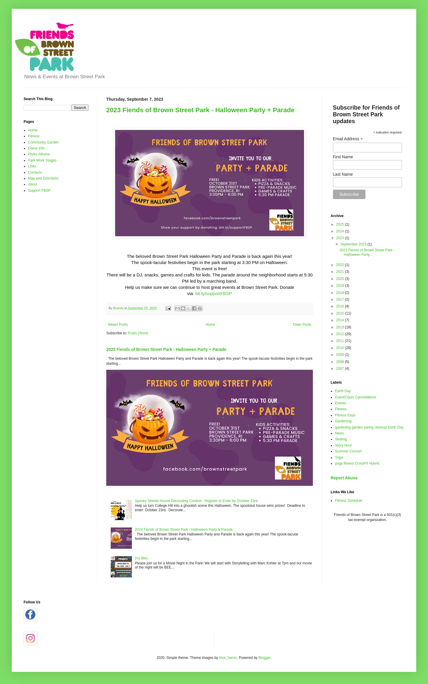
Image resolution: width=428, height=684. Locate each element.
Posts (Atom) (138, 333)
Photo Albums (39, 154)
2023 (340, 238)
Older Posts (302, 325)
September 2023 (353, 244)
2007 (340, 369)
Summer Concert (348, 451)
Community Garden (43, 142)
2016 (340, 306)
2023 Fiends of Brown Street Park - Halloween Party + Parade (200, 110)
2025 (340, 224)
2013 (340, 327)
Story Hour (343, 445)
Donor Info (36, 148)
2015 (340, 313)
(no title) (141, 558)
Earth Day (343, 391)
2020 (340, 279)
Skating (341, 439)
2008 (340, 362)
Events (340, 403)
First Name (343, 156)
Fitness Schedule (348, 501)
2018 (340, 293)
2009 (340, 355)
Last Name (343, 174)
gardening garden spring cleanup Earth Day (369, 427)
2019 (340, 286)
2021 (340, 272)
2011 (340, 341)
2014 (340, 320)
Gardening (343, 421)
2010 (340, 348)
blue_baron (228, 658)
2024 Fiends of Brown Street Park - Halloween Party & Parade (184, 529)
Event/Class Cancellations (355, 397)
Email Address (348, 139)
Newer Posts (118, 325)
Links (32, 166)
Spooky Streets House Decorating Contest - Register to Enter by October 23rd (196, 501)
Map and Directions (43, 178)
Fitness (34, 136)
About (32, 184)
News (339, 433)
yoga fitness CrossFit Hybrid (357, 463)
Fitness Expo (345, 415)
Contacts (35, 172)
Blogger (265, 658)
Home (210, 325)
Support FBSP (39, 190)
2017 (340, 299)
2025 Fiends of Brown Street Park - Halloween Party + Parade (166, 349)
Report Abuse (344, 477)
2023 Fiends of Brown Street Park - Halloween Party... (367, 252)
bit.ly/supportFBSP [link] (213, 293)
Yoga (339, 457)
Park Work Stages (42, 160)
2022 (340, 265)
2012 (340, 334)
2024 (340, 231)
